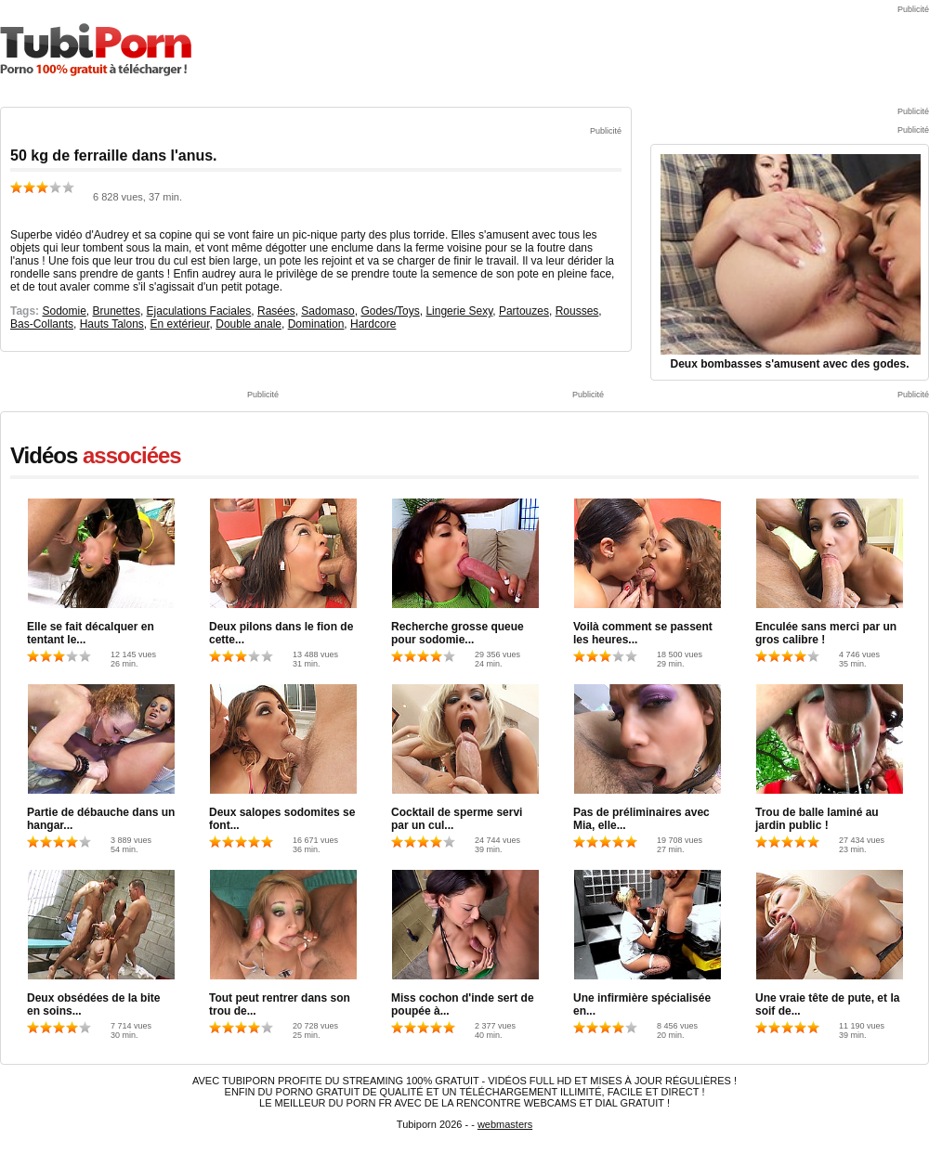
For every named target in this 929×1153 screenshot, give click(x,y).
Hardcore (373, 323)
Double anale (248, 323)
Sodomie (63, 310)
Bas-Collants (41, 323)
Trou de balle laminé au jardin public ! (817, 819)
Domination (316, 323)
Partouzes (524, 310)
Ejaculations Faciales (199, 310)
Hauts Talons (112, 323)
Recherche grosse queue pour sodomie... (457, 633)
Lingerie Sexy (458, 310)
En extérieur (180, 323)
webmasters (505, 1124)
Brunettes (116, 310)
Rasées (276, 310)
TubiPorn (95, 49)
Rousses (577, 310)
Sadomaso (327, 310)
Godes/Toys (389, 310)
